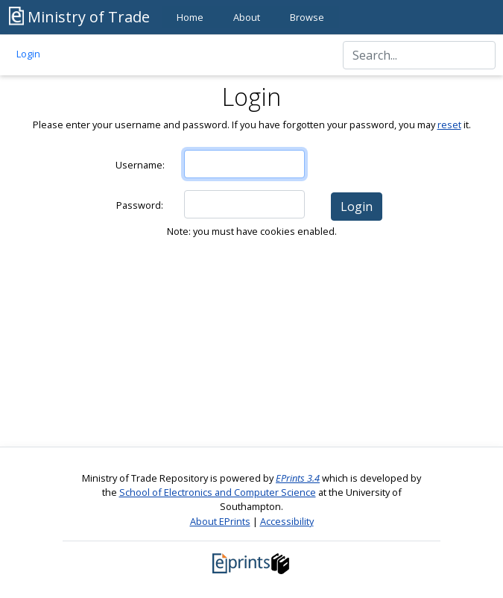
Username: (140, 164)
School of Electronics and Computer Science (217, 492)
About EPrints (220, 521)
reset (449, 124)
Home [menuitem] (190, 17)
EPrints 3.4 (298, 478)
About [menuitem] (246, 17)
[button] (356, 206)
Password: (139, 205)
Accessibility (287, 521)
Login (28, 53)
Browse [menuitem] (307, 17)
